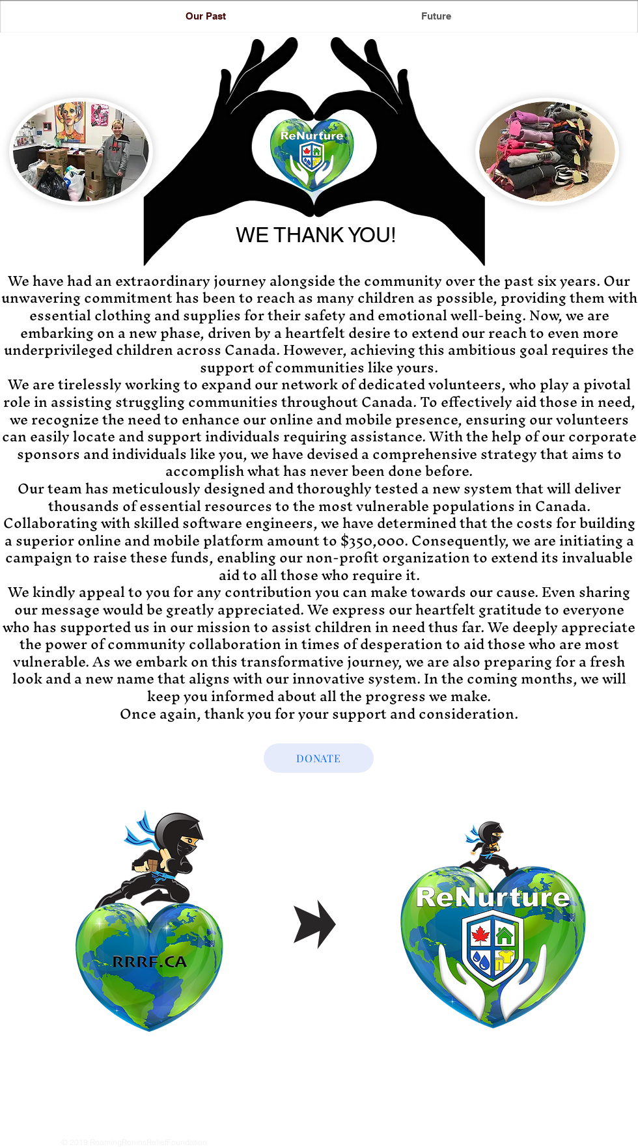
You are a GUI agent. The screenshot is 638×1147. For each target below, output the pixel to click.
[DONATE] (319, 758)
